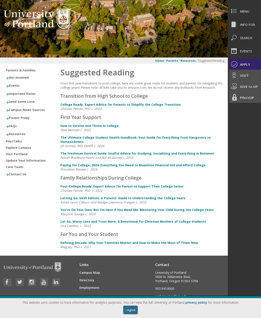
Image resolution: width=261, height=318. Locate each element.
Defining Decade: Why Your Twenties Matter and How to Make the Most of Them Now (129, 243)
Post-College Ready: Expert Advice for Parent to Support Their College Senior (122, 186)
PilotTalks (14, 141)
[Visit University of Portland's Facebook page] (8, 282)
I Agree (130, 310)
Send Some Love (22, 102)
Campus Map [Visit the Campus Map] (89, 272)
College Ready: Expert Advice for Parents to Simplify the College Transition (120, 104)
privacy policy (196, 302)
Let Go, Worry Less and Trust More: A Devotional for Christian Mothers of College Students (133, 221)
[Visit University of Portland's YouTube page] (44, 282)
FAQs (13, 126)
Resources (188, 61)
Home (159, 61)
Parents (172, 61)
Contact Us (18, 174)
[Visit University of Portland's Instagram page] (32, 282)
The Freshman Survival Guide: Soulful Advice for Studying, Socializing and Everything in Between (137, 153)
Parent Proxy (19, 118)
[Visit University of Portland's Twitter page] (20, 282)
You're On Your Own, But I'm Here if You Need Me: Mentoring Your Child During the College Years (137, 210)
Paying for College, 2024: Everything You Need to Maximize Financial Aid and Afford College (132, 165)
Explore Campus (18, 148)
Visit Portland (16, 154)
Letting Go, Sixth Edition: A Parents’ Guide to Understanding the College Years (122, 198)
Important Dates (22, 94)
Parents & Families (21, 70)
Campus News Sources (27, 110)
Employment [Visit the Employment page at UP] (89, 287)
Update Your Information (26, 160)
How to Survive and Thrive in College (89, 126)
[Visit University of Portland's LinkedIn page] (56, 282)
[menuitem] (244, 11)
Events (14, 85)
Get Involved (19, 77)
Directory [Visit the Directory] (86, 280)
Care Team (14, 167)
